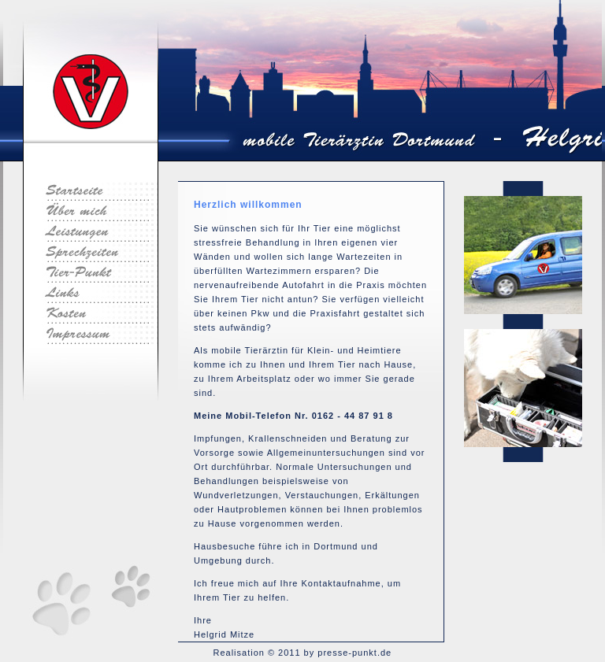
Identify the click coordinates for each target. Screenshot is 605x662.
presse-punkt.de (354, 652)
